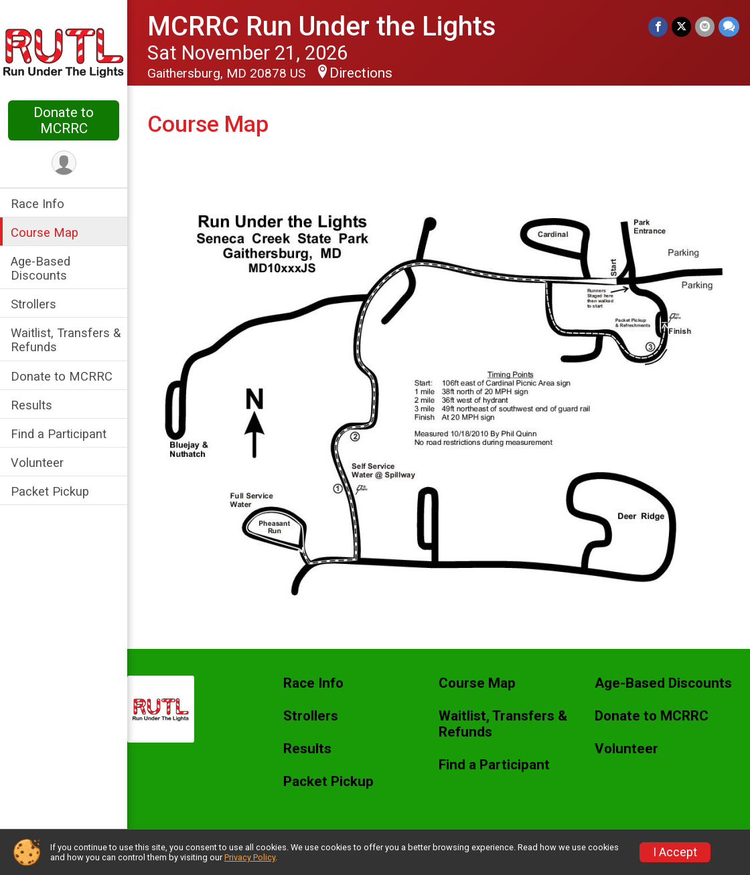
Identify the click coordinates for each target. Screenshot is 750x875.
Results (31, 405)
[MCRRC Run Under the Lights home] (63, 51)
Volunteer (37, 463)
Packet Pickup (50, 491)
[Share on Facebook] (658, 26)
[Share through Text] (729, 26)
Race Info (37, 204)
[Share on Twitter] (681, 26)
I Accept (675, 852)
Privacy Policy (249, 857)
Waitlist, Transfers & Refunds (66, 340)
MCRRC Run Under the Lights (321, 26)
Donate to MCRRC (63, 120)
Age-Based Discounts (40, 268)
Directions (360, 73)
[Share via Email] (705, 26)
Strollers (33, 304)
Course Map (44, 232)
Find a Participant (58, 434)
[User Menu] (64, 163)
